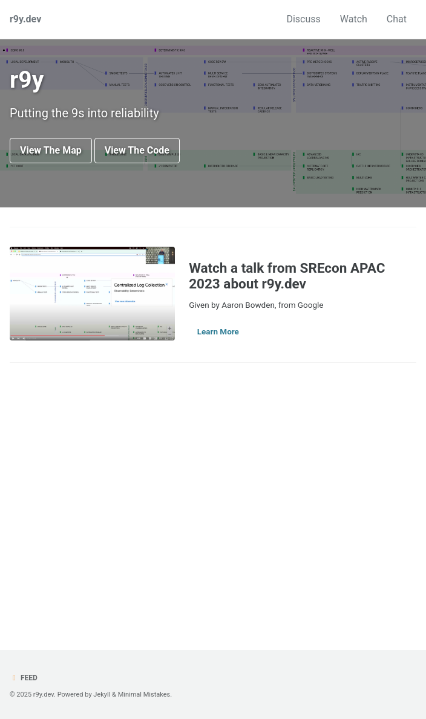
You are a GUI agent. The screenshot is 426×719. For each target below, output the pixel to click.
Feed (24, 678)
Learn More (218, 331)
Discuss (303, 19)
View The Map (51, 150)
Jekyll (101, 694)
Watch (353, 19)
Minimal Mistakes (144, 694)
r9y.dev (25, 19)
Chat (397, 19)
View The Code (137, 150)
